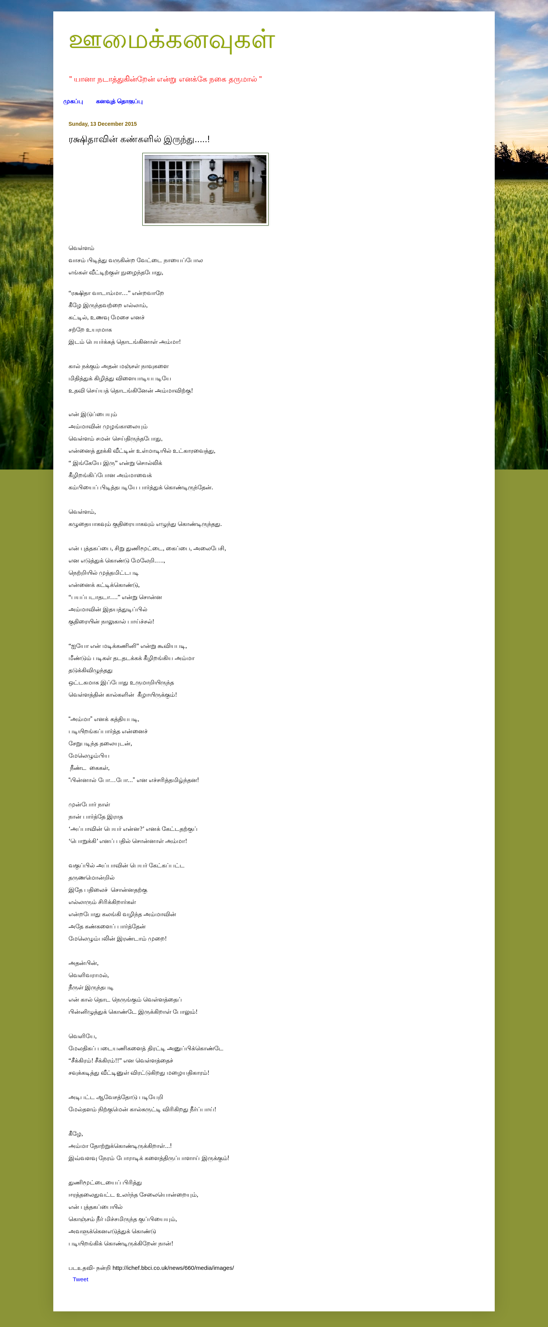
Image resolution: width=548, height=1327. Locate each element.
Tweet (80, 1279)
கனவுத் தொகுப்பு (119, 101)
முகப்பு (73, 101)
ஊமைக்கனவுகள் (171, 39)
